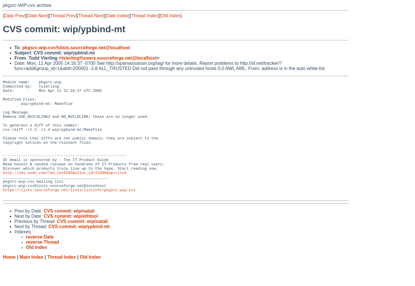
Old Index (170, 15)
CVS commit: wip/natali (69, 234)
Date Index (117, 15)
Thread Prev (63, 15)
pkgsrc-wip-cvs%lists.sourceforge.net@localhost (76, 47)
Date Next (37, 15)
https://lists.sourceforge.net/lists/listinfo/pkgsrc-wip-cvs (69, 212)
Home (9, 280)
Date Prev (14, 15)
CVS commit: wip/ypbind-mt (79, 249)
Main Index (32, 280)
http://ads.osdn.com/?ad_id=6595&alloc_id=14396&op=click (65, 191)
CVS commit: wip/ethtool (71, 239)
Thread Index (144, 15)
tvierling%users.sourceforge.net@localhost (108, 58)
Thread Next (90, 15)
